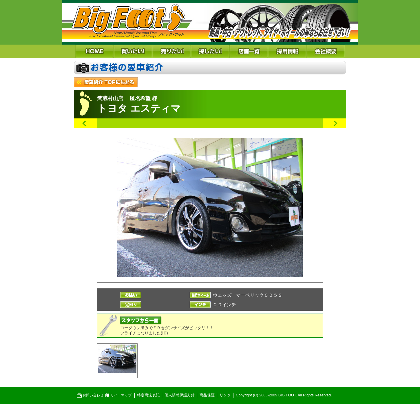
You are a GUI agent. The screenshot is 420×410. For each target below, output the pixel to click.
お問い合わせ (93, 395)
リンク (225, 395)
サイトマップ (121, 395)
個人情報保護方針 (180, 395)
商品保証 (207, 395)
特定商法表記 (148, 395)
